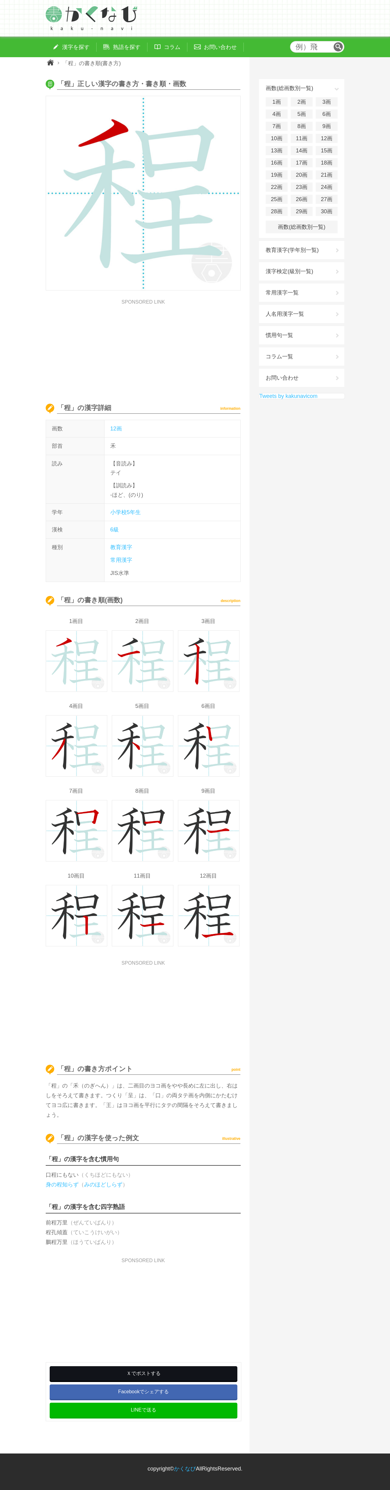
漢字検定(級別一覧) (289, 271)
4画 (276, 114)
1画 (276, 102)
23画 (301, 187)
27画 (326, 199)
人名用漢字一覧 (285, 314)
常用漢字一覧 (282, 293)
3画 (326, 102)
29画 (301, 211)
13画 (276, 151)
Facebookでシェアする (143, 1391)
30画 (326, 211)
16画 (276, 163)
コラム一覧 (279, 356)
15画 (326, 151)
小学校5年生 (125, 512)
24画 (326, 187)
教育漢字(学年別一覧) (292, 250)
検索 (338, 46)
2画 (301, 102)
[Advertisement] (143, 347)
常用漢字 (121, 560)
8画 (301, 126)
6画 (326, 114)
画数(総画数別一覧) (301, 227)
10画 (276, 138)
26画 (301, 199)
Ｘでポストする (143, 1373)
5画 (301, 114)
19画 (276, 175)
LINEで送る (143, 1409)
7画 (276, 126)
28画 (276, 211)
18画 (326, 163)
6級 (114, 530)
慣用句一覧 (279, 335)
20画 (301, 175)
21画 (326, 175)
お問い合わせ (282, 378)
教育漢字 (121, 547)
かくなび (185, 1469)
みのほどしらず (103, 1185)
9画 (326, 126)
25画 (276, 199)
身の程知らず (62, 1185)
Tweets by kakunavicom (288, 396)
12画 (116, 429)
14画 (301, 151)
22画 (276, 187)
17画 (301, 163)
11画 (301, 138)
